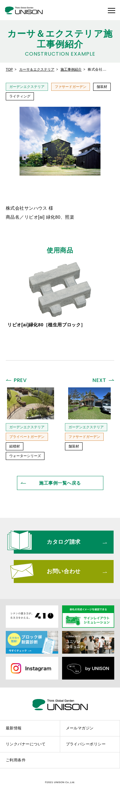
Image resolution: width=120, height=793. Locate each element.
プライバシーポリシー (86, 744)
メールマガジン (80, 728)
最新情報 (14, 728)
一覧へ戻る (60, 483)
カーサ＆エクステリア (36, 69)
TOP (9, 69)
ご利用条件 (16, 760)
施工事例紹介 (71, 69)
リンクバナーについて (26, 744)
